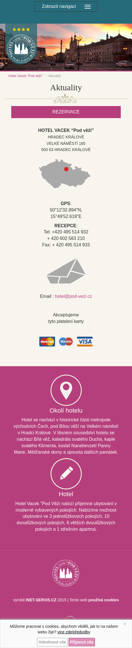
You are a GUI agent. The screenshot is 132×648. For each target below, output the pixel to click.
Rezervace (66, 111)
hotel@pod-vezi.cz (73, 296)
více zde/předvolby (73, 632)
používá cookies (103, 600)
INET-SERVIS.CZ (41, 600)
